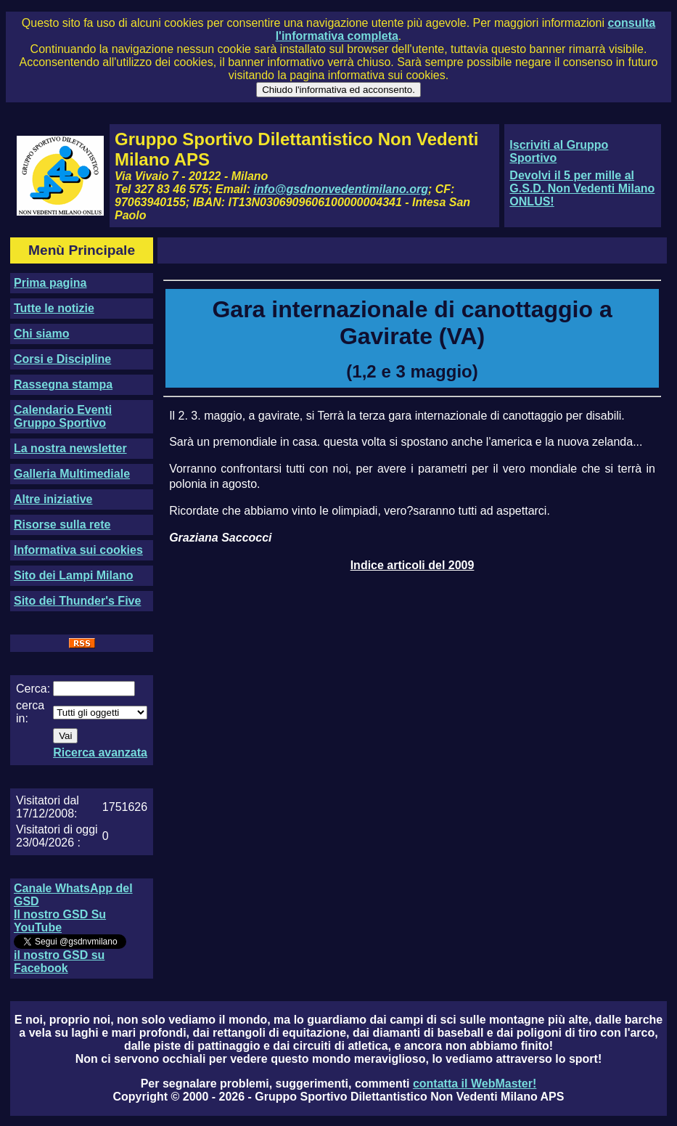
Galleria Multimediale (72, 474)
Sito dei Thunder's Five (77, 601)
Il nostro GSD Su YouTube (60, 921)
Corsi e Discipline (62, 359)
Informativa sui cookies (78, 550)
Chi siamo (41, 333)
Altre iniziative (53, 499)
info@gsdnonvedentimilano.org (341, 189)
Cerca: (33, 688)
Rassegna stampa (63, 384)
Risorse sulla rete (62, 524)
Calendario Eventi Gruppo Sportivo (63, 416)
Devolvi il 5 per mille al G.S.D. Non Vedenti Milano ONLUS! (582, 188)
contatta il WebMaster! (474, 1083)
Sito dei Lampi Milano (73, 575)
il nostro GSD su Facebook (59, 961)
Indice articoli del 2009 (412, 565)
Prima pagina (50, 283)
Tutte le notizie (54, 308)
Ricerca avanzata (100, 752)
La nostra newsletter (70, 448)
